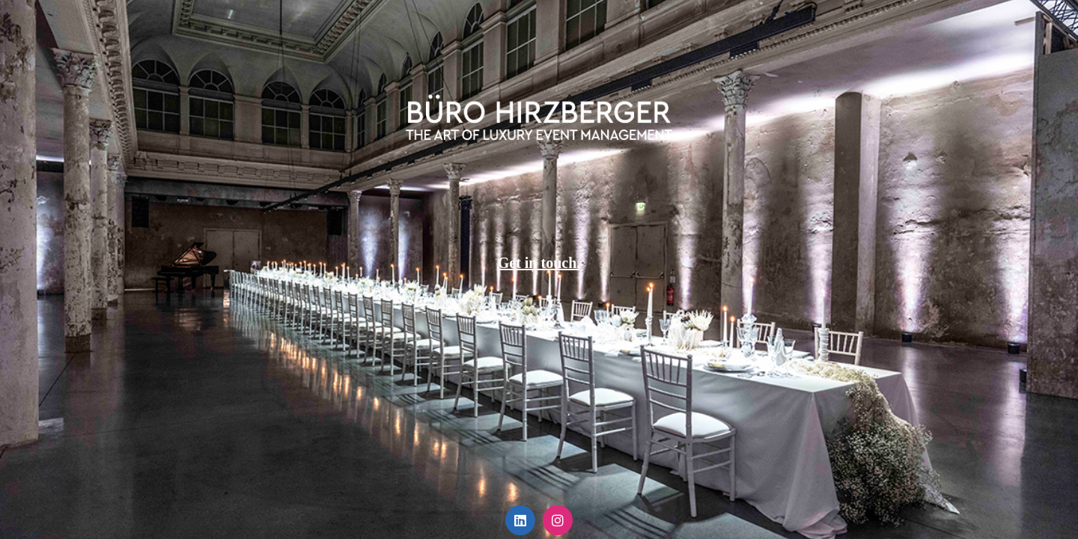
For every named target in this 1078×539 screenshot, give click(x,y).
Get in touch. (539, 263)
